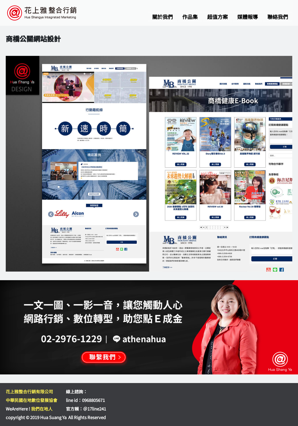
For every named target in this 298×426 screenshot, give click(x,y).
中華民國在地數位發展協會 (31, 400)
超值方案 (217, 16)
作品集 (190, 16)
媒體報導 (247, 16)
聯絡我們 (277, 16)
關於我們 (162, 16)
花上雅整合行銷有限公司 (29, 391)
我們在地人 (41, 409)
